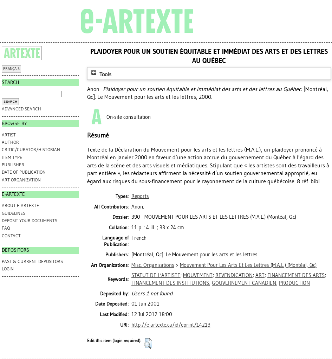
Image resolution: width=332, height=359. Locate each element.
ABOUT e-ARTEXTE (20, 205)
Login (8, 268)
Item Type (12, 157)
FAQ (6, 228)
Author (10, 142)
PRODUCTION (294, 283)
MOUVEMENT (198, 275)
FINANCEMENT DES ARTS (296, 275)
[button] (148, 343)
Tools (100, 74)
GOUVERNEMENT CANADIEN (244, 283)
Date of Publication (24, 172)
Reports (140, 196)
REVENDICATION (234, 275)
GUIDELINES (13, 213)
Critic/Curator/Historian (31, 149)
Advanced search (21, 108)
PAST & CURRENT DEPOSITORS (32, 261)
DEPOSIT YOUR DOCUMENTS (29, 220)
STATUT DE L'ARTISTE (155, 275)
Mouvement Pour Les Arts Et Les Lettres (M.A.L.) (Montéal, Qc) (248, 265)
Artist (9, 134)
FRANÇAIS (11, 68)
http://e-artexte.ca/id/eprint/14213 (170, 325)
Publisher (13, 164)
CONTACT (11, 235)
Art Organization (21, 179)
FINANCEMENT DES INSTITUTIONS (170, 283)
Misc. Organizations (152, 265)
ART (260, 275)
